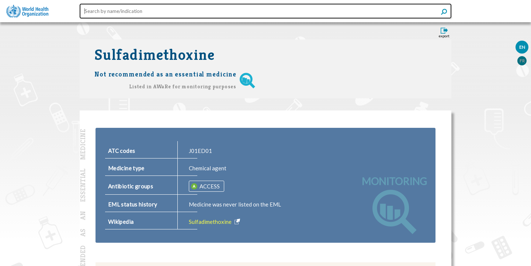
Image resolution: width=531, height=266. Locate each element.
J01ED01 (200, 150)
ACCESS (209, 186)
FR (522, 61)
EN (522, 47)
